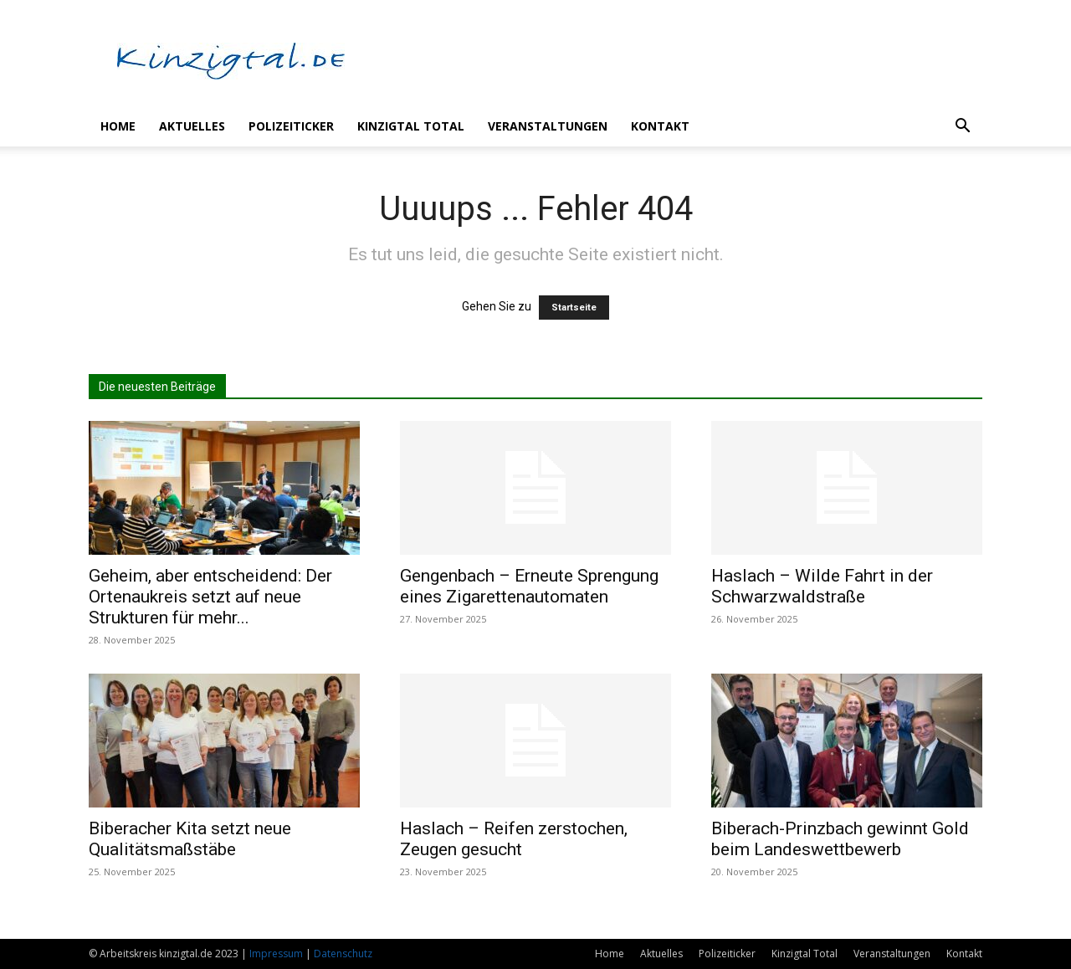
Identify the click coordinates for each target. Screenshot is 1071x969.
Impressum (276, 953)
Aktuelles (192, 126)
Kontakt (660, 126)
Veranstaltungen (547, 126)
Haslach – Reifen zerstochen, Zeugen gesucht (514, 838)
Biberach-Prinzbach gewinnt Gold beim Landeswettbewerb (840, 838)
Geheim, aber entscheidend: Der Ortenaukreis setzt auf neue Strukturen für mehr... (210, 597)
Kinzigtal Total (410, 126)
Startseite (574, 307)
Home (118, 126)
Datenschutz (343, 953)
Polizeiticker (291, 126)
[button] (962, 128)
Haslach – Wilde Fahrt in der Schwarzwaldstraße (822, 586)
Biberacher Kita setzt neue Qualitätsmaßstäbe (190, 838)
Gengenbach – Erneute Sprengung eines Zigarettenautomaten (529, 586)
